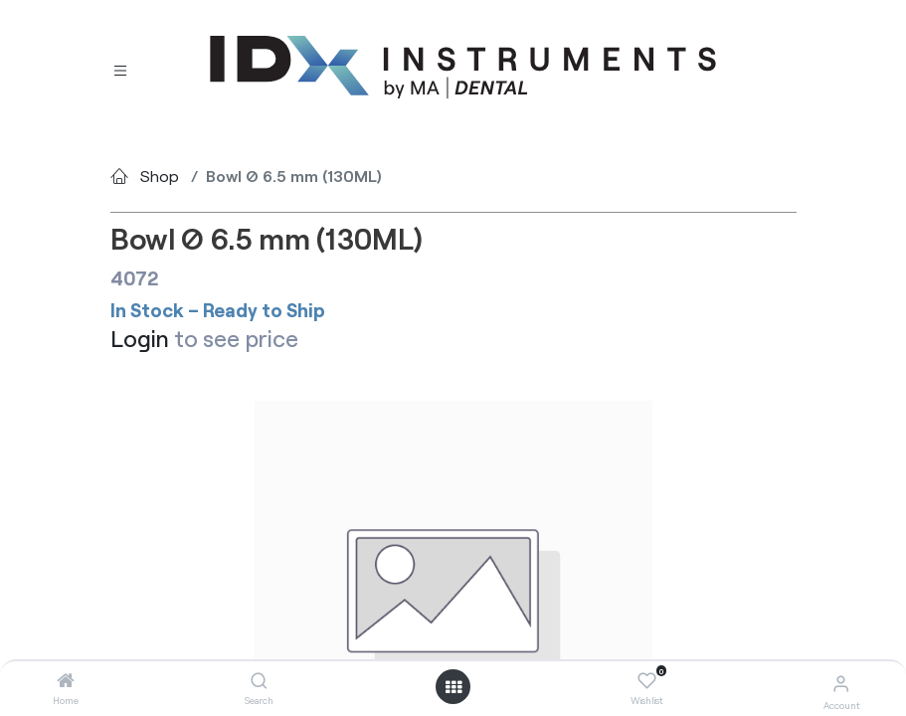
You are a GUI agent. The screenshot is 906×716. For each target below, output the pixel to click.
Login (139, 338)
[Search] (259, 680)
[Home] (66, 680)
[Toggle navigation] (120, 68)
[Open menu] (453, 687)
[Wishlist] (647, 681)
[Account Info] (840, 682)
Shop (159, 175)
